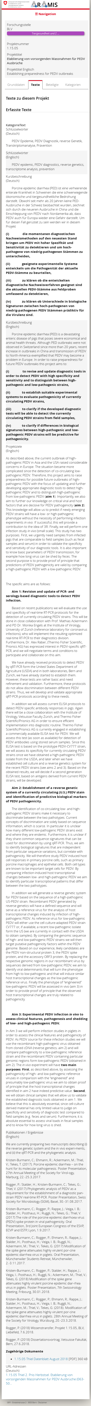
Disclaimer (42, 1402)
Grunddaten (16, 84)
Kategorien (73, 84)
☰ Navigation (45, 14)
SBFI (9, 1402)
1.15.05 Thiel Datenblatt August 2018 (41, 1359)
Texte (35, 84)
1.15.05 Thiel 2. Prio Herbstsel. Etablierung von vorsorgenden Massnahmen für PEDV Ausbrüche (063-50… (45, 1379)
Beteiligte (52, 84)
